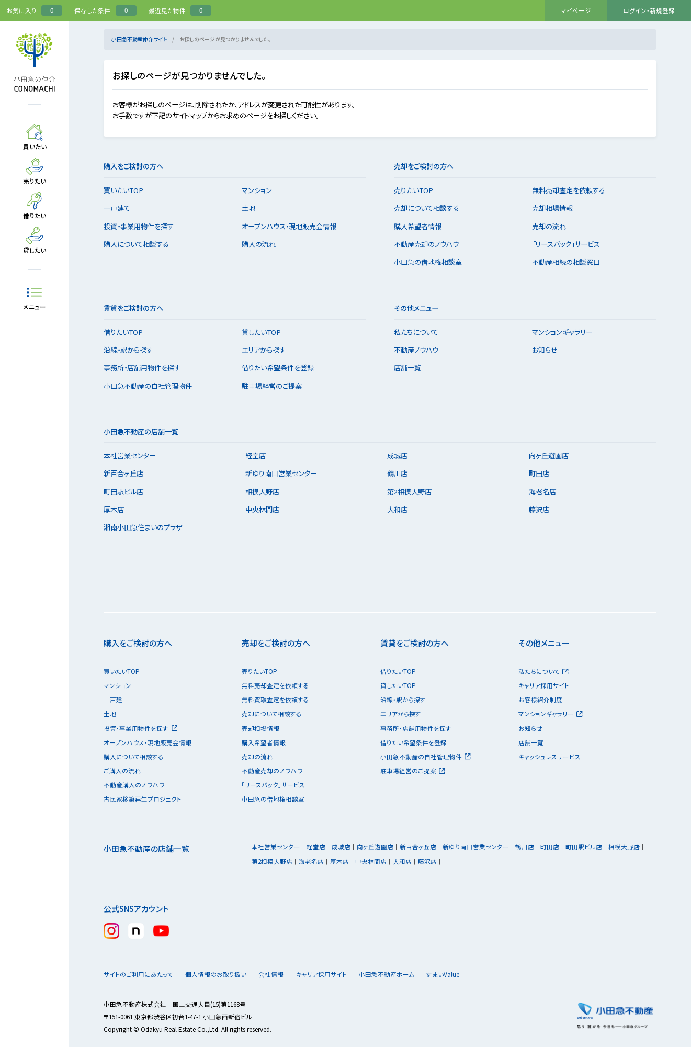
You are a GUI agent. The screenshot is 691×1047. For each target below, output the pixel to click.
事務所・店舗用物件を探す (147, 368)
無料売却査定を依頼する (574, 190)
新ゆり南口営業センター (286, 473)
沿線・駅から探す (133, 350)
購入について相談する (141, 244)
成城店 (402, 455)
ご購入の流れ (122, 771)
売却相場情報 (557, 208)
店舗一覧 (413, 368)
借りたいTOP (128, 332)
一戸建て (122, 208)
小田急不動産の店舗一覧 (146, 848)
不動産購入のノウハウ (134, 785)
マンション (262, 190)
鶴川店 (402, 473)
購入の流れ (264, 244)
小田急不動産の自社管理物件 (153, 386)
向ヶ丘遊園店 (553, 455)
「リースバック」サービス (571, 244)
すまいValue (474, 974)
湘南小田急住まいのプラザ (148, 527)
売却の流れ (554, 226)
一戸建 (113, 699)
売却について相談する (432, 208)
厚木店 (119, 509)
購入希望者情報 (423, 226)
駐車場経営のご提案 (277, 386)
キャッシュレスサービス (549, 756)
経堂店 (260, 455)
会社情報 (285, 974)
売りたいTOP (419, 190)
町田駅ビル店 (129, 492)
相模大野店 (267, 492)
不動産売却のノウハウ (431, 244)
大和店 (402, 509)
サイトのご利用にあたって (138, 974)
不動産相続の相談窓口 (571, 262)
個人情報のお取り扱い (220, 974)
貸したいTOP (266, 332)
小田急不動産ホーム (409, 974)
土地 (254, 208)
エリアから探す (269, 350)
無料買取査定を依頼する (275, 699)
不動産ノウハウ (421, 350)
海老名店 (547, 492)
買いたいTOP (129, 190)
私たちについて (421, 332)
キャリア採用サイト (543, 685)
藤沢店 (543, 509)
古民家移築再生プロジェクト (143, 799)
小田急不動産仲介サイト (139, 39)
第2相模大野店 (414, 492)
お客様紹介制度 (540, 699)
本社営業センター (135, 455)
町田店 (543, 473)
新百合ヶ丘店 (129, 473)
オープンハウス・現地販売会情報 (294, 226)
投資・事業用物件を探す (144, 226)
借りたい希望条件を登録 (283, 368)
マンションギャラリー (567, 332)
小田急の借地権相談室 (433, 262)
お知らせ (550, 350)
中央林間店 (267, 509)
